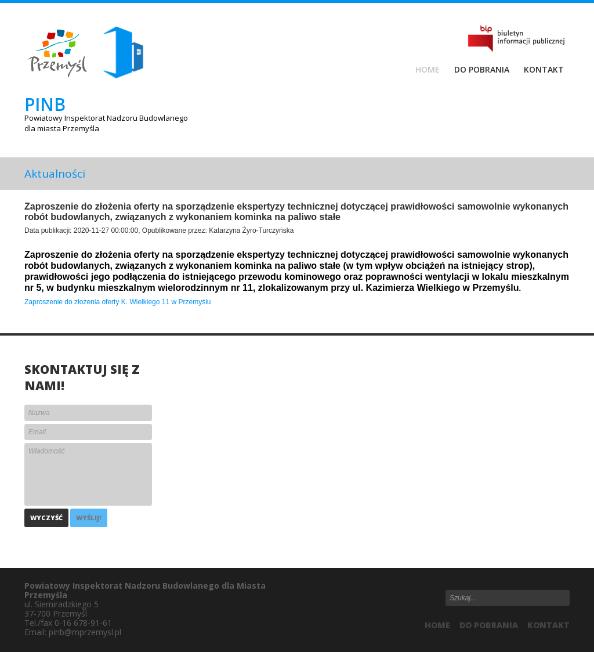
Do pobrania (481, 69)
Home (427, 69)
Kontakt (544, 69)
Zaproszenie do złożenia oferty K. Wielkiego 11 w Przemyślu (117, 302)
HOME (437, 625)
